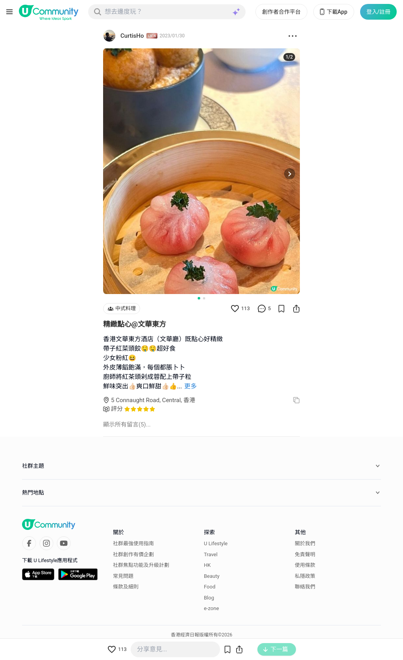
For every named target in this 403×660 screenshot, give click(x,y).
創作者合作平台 (281, 12)
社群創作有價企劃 (133, 554)
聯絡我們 (305, 587)
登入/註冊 (378, 12)
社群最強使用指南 (133, 543)
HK (207, 565)
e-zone (211, 608)
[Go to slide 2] (204, 298)
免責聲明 (305, 554)
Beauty (212, 576)
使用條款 (305, 565)
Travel (211, 554)
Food (209, 587)
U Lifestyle (215, 543)
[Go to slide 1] (199, 298)
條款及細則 (126, 587)
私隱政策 (305, 576)
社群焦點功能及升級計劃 (141, 565)
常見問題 (123, 576)
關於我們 (305, 543)
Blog (209, 598)
